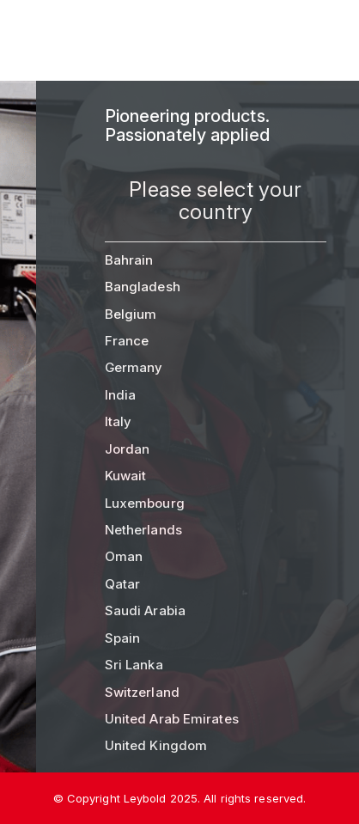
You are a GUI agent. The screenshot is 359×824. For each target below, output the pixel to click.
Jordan (127, 449)
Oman (124, 556)
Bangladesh (142, 286)
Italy (118, 421)
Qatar (123, 584)
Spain (123, 638)
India (121, 395)
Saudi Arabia (145, 610)
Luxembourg (145, 503)
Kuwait (126, 475)
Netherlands (143, 530)
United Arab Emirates (172, 719)
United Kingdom (156, 745)
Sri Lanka (134, 664)
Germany (134, 367)
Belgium (131, 314)
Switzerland (142, 692)
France (127, 341)
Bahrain (129, 260)
